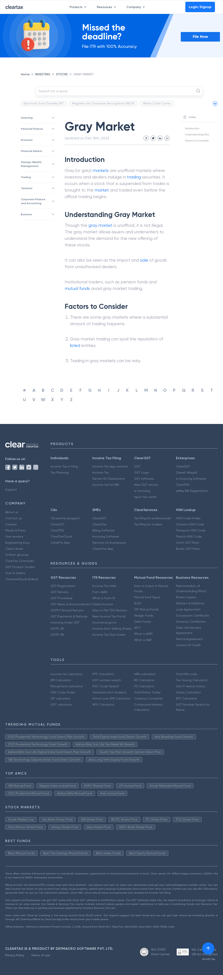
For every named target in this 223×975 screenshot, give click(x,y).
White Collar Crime (157, 103)
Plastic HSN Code (189, 536)
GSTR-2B (57, 628)
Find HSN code (186, 674)
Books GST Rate (188, 548)
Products (79, 7)
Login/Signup (200, 7)
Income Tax (100, 472)
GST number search (106, 680)
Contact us (13, 518)
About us (11, 512)
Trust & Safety (15, 573)
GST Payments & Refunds (69, 616)
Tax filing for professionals (152, 518)
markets (101, 170)
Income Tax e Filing (64, 466)
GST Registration (63, 586)
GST (137, 466)
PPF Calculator (103, 674)
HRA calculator (144, 674)
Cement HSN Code (190, 524)
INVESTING (42, 74)
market (102, 190)
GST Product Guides (20, 567)
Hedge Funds (143, 615)
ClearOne (99, 524)
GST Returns (60, 592)
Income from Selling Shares (112, 628)
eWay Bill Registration (192, 491)
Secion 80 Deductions (108, 478)
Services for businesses (109, 542)
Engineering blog (17, 542)
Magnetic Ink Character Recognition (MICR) (103, 103)
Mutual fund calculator (67, 686)
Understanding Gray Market (202, 134)
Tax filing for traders (148, 524)
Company (137, 7)
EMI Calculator (61, 680)
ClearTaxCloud (61, 536)
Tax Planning (60, 472)
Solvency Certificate (191, 621)
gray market (100, 225)
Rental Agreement (189, 639)
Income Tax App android (110, 466)
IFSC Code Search (105, 686)
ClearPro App (60, 542)
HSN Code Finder (188, 518)
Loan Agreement (188, 609)
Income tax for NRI (105, 484)
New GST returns (146, 484)
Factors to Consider (197, 140)
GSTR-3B (57, 634)
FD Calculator (144, 686)
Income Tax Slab (104, 586)
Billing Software (103, 530)
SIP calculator (61, 698)
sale (144, 260)
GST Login (141, 472)
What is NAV (143, 640)
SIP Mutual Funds (146, 609)
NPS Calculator (103, 704)
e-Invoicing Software (191, 478)
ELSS (137, 603)
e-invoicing (142, 491)
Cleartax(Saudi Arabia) (21, 579)
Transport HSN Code (190, 530)
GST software (144, 478)
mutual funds (77, 288)
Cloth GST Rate (187, 542)
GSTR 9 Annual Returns (67, 610)
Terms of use (40, 955)
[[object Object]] (208, 948)
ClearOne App (102, 548)
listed (75, 345)
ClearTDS (182, 484)
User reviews (14, 536)
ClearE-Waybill (186, 472)
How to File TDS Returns (109, 610)
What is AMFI (143, 633)
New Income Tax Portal (108, 616)
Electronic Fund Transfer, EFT (44, 103)
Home (25, 74)
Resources (107, 7)
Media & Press (15, 530)
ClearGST (183, 466)
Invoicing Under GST (65, 622)
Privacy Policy (14, 955)
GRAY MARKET (83, 74)
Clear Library (14, 548)
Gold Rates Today (147, 692)
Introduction (192, 128)
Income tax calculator (67, 674)
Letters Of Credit (188, 645)
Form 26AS (100, 592)
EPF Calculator (186, 698)
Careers (11, 524)
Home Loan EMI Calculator (111, 698)
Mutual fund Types (147, 597)
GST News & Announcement (71, 604)
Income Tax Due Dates (108, 634)
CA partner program (65, 518)
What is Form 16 (103, 598)
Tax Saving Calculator (192, 680)
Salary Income (102, 604)
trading (134, 177)
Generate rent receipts (109, 692)
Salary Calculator (188, 692)
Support (11, 489)
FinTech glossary (17, 554)
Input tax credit (145, 497)
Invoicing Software (105, 536)
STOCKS (62, 74)
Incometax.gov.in (104, 622)
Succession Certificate (192, 615)
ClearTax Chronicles (19, 561)
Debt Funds (142, 621)
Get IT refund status (190, 686)
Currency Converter (148, 698)
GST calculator (61, 704)
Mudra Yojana (186, 597)
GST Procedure (62, 598)
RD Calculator (144, 680)
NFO (137, 627)
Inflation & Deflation (190, 603)
